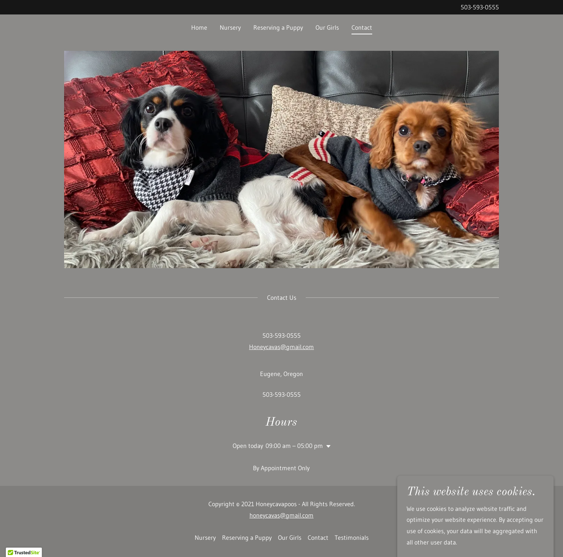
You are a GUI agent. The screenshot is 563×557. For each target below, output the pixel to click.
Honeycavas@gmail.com (281, 347)
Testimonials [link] (352, 537)
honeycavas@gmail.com (281, 515)
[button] (327, 446)
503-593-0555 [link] (480, 7)
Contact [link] (361, 27)
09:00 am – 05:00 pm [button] (294, 446)
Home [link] (199, 27)
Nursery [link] (230, 27)
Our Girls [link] (327, 27)
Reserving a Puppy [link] (278, 27)
